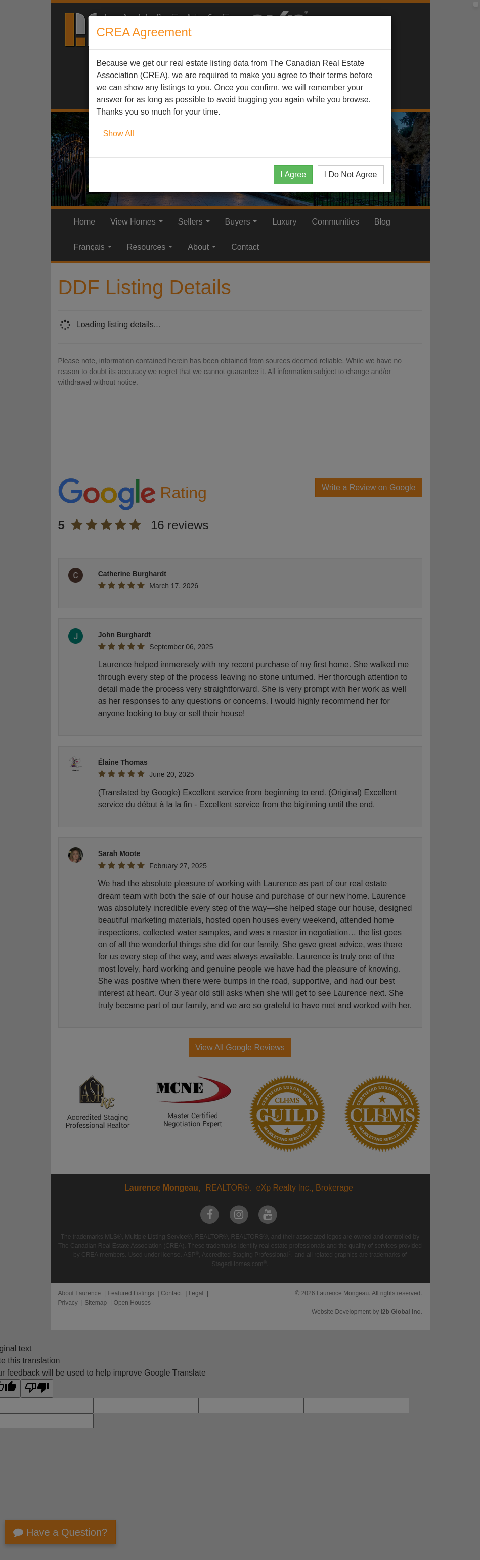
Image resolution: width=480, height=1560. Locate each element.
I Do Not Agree (350, 174)
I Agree (293, 174)
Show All (118, 133)
